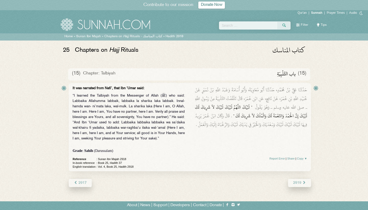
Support (160, 205)
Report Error (277, 158)
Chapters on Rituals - (133, 36)
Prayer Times (336, 13)
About (132, 205)
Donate (216, 205)
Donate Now (211, 5)
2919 (299, 183)
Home (68, 36)
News (145, 205)
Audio (353, 13)
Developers (180, 205)
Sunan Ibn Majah (88, 36)
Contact (199, 205)
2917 (80, 183)
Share (291, 158)
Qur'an (302, 13)
